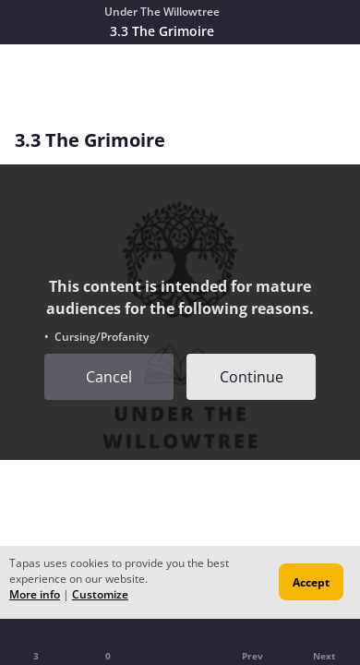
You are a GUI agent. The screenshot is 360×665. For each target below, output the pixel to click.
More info (34, 594)
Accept (311, 582)
